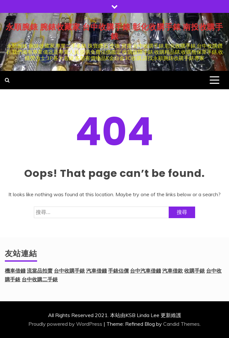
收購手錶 (194, 270)
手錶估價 (118, 270)
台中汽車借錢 (145, 270)
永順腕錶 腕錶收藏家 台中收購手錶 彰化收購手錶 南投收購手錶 (114, 32)
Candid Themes (181, 324)
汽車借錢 (96, 270)
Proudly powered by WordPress (65, 324)
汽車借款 (172, 270)
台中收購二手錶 (40, 279)
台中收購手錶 (69, 270)
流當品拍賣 (40, 270)
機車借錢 (15, 270)
